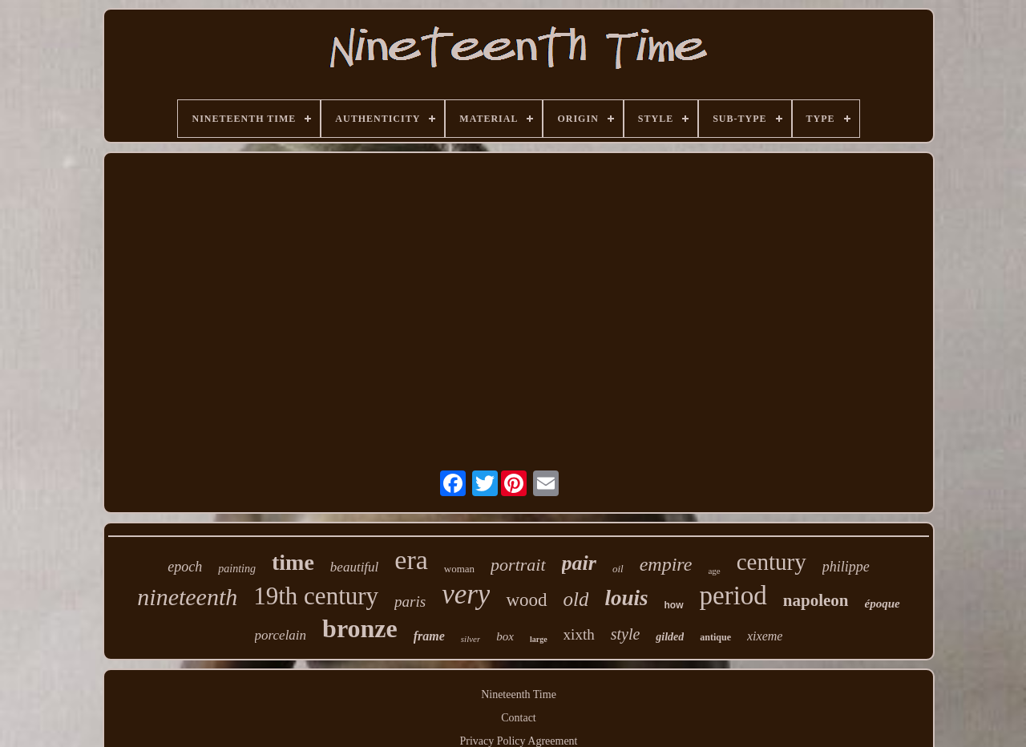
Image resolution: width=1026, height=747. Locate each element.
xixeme (764, 636)
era (411, 560)
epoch (185, 567)
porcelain (281, 635)
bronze (360, 628)
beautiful (354, 567)
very (466, 594)
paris (410, 601)
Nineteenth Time (518, 694)
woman (459, 569)
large (538, 639)
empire (666, 564)
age (714, 570)
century (771, 562)
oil (618, 569)
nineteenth (187, 596)
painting (237, 569)
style (625, 634)
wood (526, 600)
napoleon (816, 600)
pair (579, 563)
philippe (846, 567)
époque (882, 603)
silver (470, 639)
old (576, 599)
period (733, 595)
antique (715, 637)
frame (429, 636)
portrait (518, 565)
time (293, 562)
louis (626, 598)
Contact (518, 718)
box (505, 636)
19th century (315, 596)
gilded (670, 637)
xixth (579, 634)
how (674, 605)
